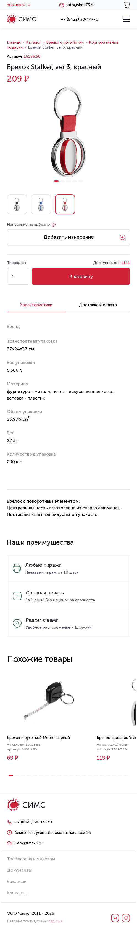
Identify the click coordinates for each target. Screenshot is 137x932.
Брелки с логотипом (65, 42)
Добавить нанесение (68, 237)
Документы (19, 870)
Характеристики (36, 304)
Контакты (17, 892)
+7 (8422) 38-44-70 (79, 19)
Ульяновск (18, 5)
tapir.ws (56, 921)
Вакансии (17, 881)
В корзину (81, 276)
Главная (14, 42)
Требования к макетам (31, 858)
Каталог (33, 42)
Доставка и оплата (98, 304)
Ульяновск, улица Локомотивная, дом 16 (53, 832)
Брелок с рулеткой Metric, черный (38, 737)
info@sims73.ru (80, 5)
